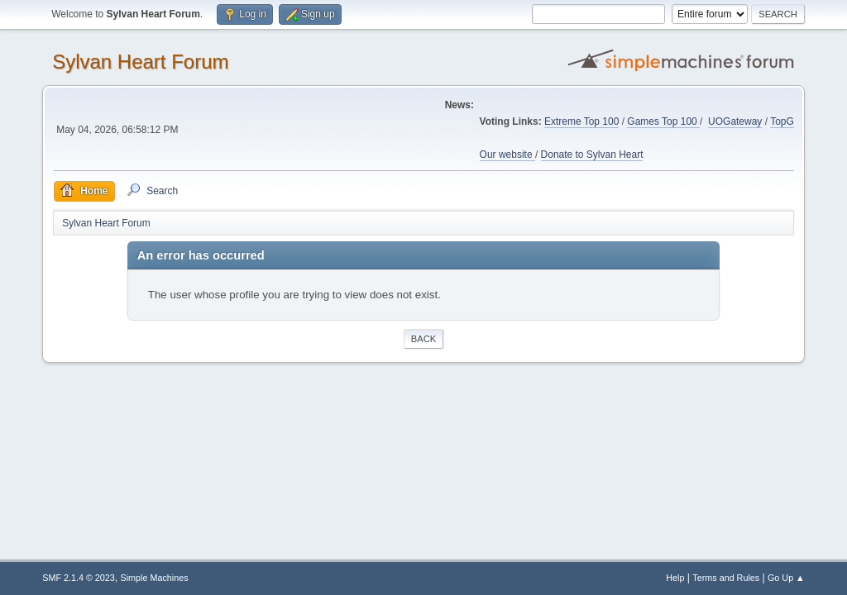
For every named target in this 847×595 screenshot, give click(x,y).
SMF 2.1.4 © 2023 (78, 578)
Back (423, 339)
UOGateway (735, 121)
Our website (507, 154)
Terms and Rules (725, 578)
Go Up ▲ (786, 578)
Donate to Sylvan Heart (592, 154)
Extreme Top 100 (581, 121)
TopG (782, 121)
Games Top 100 (663, 121)
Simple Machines (155, 578)
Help (675, 578)
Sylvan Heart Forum (140, 61)
